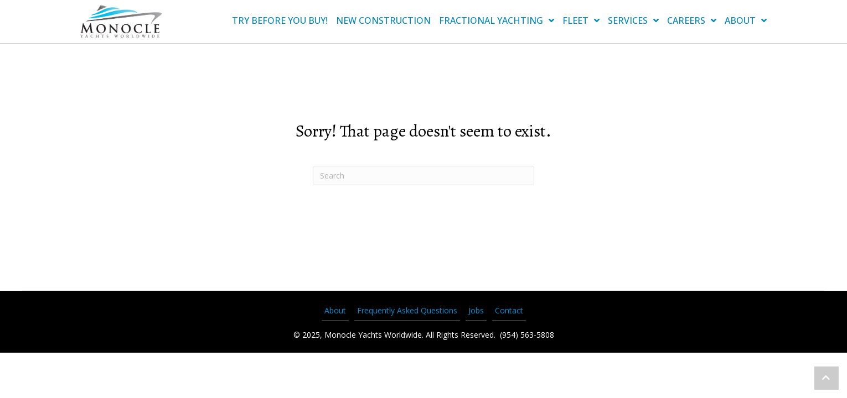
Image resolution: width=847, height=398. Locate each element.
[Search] (423, 175)
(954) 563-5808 (526, 334)
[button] (826, 378)
